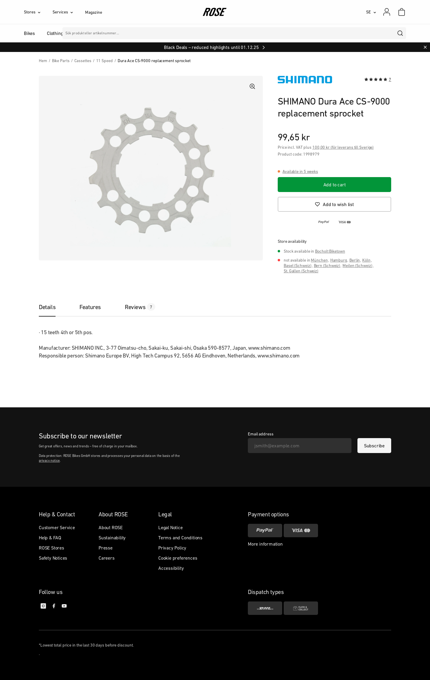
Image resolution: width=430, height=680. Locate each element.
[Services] (69, 11)
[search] (400, 33)
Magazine (93, 12)
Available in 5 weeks (300, 171)
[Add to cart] (334, 184)
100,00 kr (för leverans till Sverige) (343, 147)
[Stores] (38, 11)
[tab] (53, 307)
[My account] (386, 11)
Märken (181, 33)
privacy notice (49, 460)
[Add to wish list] (334, 204)
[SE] (371, 11)
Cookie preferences (177, 558)
